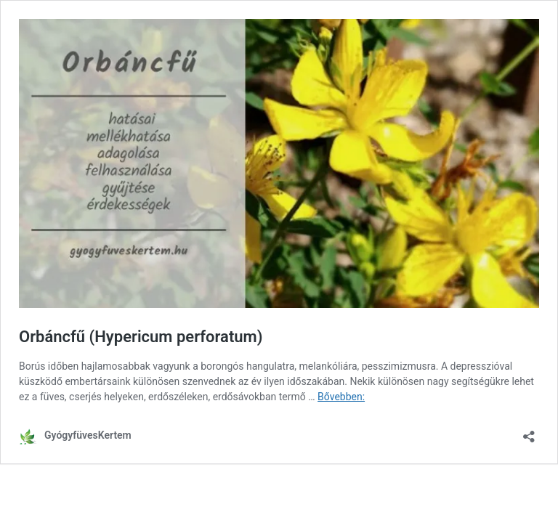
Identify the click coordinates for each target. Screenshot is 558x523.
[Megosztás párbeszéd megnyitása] (529, 432)
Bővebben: (341, 396)
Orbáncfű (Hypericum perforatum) (140, 337)
